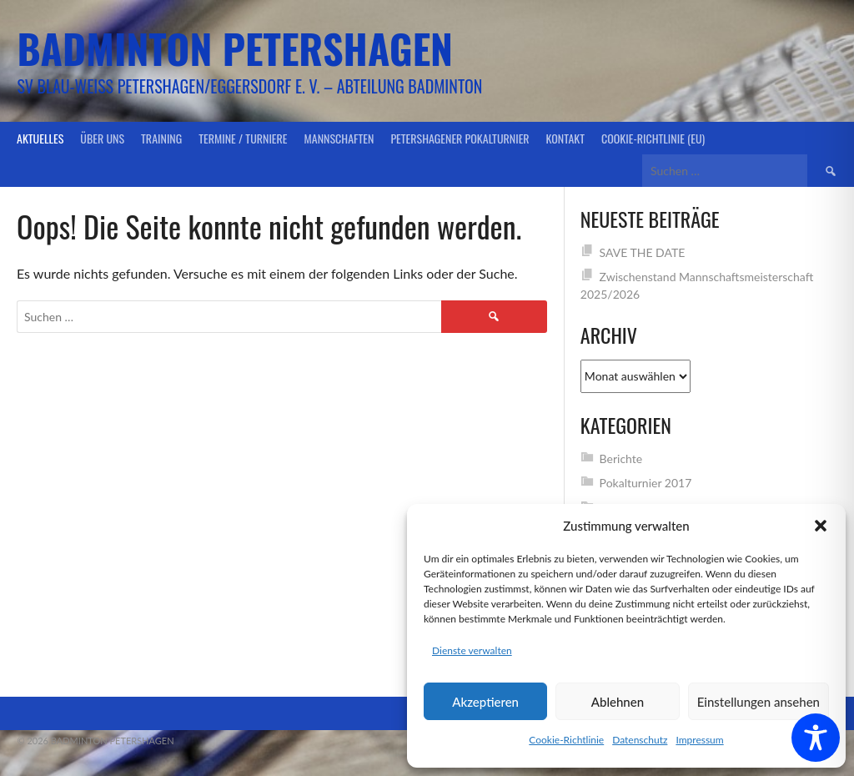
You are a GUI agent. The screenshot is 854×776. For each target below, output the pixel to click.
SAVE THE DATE (643, 252)
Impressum (699, 739)
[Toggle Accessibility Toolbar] (815, 737)
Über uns (102, 138)
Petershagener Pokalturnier (459, 138)
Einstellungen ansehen (758, 701)
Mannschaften (339, 138)
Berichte (621, 458)
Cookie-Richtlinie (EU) (653, 138)
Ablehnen (617, 701)
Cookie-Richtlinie (566, 739)
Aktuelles (40, 138)
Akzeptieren (485, 701)
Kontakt (565, 138)
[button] (820, 525)
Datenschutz (639, 739)
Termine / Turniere (242, 138)
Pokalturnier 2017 (646, 483)
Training (161, 138)
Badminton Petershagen (235, 48)
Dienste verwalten (472, 650)
